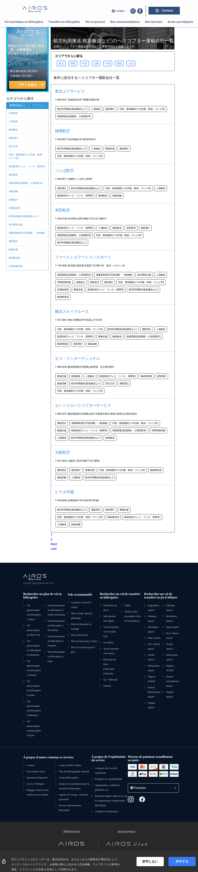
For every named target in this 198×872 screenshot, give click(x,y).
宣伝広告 (13, 146)
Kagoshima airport (153, 607)
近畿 (96, 63)
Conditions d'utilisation (106, 811)
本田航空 (62, 210)
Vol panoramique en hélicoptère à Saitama (34, 668)
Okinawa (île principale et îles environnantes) (133, 616)
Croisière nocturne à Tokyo (81, 605)
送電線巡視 (14, 208)
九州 (130, 63)
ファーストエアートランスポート (83, 257)
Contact (30, 765)
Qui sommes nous (36, 771)
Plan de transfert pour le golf (83, 649)
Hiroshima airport (153, 629)
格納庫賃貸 (14, 258)
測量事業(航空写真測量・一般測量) (27, 233)
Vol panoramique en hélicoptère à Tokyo (34, 612)
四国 (119, 63)
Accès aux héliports (180, 21)
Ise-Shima (108, 642)
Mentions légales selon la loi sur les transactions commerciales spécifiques (111, 800)
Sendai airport (151, 657)
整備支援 (13, 249)
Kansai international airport (154, 692)
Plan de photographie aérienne (74, 771)
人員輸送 (13, 121)
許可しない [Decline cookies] (150, 861)
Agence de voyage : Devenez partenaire (73, 797)
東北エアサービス (70, 91)
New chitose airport (154, 646)
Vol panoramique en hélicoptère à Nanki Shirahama (56, 610)
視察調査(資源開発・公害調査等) (26, 183)
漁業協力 (13, 199)
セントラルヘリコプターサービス (83, 405)
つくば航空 (64, 170)
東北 (61, 63)
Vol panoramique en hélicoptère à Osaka (34, 688)
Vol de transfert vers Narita (111, 651)
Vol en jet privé (95, 21)
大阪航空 (62, 452)
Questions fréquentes (37, 777)
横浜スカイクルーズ (72, 311)
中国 (107, 63)
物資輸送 (13, 129)
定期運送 (13, 113)
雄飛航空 (62, 131)
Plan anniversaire (80, 634)
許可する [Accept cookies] (182, 861)
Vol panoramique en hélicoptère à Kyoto (34, 728)
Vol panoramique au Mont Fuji (33, 630)
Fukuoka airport (152, 618)
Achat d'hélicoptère (68, 777)
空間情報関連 (16, 266)
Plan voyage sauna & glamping (81, 615)
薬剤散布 (13, 174)
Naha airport (154, 637)
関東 (72, 63)
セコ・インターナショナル (77, 358)
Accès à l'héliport (35, 783)
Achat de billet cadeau (70, 765)
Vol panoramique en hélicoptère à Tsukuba (56, 641)
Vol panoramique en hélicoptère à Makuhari (34, 708)
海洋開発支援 (16, 224)
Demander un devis (110, 607)
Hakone (107, 685)
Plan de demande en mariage (81, 626)
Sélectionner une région (109, 618)
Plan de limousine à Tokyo (84, 641)
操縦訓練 (13, 191)
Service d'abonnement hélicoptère (70, 807)
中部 (84, 63)
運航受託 (13, 241)
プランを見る (27, 85)
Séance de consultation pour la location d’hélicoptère (74, 786)
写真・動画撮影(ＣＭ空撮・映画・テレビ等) (26, 156)
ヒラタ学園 (64, 492)
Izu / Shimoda (110, 679)
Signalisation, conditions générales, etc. (107, 787)
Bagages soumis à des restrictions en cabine (38, 792)
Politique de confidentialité (108, 778)
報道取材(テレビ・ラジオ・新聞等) (27, 166)
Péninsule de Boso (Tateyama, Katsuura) (109, 666)
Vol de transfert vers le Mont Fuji (111, 632)
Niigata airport (151, 705)
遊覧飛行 (13, 138)
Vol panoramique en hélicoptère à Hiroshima (56, 625)
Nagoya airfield (151, 679)
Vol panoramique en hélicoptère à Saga (56, 656)
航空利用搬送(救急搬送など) (23, 216)
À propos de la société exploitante (106, 770)
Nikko (128, 605)
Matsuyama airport (154, 668)
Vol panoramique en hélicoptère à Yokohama (34, 647)
